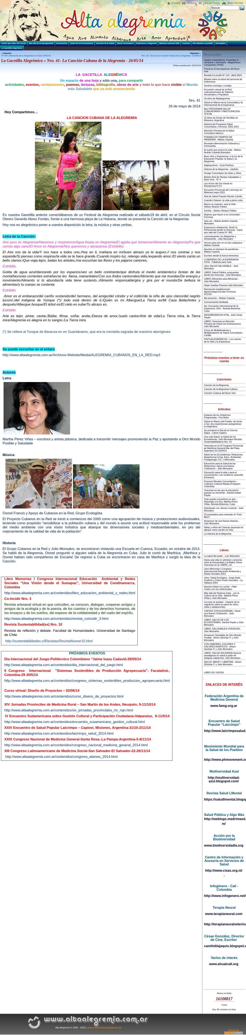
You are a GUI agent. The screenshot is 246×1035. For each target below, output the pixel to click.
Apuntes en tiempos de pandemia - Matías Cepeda (222, 250)
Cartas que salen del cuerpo (13, 43)
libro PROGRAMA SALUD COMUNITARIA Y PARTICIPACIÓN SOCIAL (222, 111)
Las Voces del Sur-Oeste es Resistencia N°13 (218, 184)
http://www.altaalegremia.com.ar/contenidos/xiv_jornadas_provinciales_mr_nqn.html (68, 710)
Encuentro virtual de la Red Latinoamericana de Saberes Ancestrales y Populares (218, 92)
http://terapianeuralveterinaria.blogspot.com (224, 924)
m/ (224, 823)
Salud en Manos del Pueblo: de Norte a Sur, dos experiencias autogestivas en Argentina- (223, 424)
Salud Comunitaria (125, 43)
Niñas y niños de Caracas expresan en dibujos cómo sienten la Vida (223, 528)
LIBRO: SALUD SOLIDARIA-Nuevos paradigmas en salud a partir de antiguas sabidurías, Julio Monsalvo (222, 655)
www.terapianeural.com (223, 914)
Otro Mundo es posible (203, 43)
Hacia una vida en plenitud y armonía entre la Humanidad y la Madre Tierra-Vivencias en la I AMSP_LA (223, 562)
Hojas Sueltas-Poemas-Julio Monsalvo (223, 285)
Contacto (192, 3)
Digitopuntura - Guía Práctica (219, 165)
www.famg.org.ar (223, 705)
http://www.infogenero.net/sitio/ (224, 896)
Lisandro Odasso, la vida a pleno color (223, 200)
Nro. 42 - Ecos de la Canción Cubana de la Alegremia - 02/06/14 (171, 55)
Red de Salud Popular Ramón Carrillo (223, 196)
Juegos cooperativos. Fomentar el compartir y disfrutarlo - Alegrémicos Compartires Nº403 (222, 62)
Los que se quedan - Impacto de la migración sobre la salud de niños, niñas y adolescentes (221, 604)
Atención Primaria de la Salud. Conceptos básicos (219, 131)
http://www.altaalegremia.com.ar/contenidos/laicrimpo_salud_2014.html (59, 733)
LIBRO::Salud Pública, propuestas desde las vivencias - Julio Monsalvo (222, 273)
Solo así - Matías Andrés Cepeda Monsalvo (220, 222)
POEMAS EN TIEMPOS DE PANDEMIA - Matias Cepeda (218, 138)
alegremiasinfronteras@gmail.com (104, 1027)
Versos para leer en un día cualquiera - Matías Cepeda (224, 243)
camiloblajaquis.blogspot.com (224, 946)
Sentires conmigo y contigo (217, 85)
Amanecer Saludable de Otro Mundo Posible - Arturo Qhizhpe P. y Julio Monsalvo (222, 637)
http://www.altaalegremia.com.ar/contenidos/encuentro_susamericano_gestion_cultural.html (74, 722)
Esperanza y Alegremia (146, 43)
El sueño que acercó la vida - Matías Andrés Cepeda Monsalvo (222, 151)
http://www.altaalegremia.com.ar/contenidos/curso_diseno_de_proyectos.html (64, 696)
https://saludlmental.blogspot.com (224, 799)
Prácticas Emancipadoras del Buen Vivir (222, 70)
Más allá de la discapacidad (41, 43)
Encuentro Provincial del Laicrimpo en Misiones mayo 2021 (223, 191)
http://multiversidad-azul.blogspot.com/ (224, 779)
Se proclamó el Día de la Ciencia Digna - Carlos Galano (220, 431)
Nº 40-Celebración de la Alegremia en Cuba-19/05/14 (26, 55)
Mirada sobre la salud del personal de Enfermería (223, 80)
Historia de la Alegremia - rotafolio (221, 169)
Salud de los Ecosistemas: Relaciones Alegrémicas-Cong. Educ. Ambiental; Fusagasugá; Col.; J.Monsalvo (223, 457)
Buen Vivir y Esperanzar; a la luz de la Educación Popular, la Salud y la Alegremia (223, 159)
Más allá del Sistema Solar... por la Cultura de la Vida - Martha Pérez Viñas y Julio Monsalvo (221, 595)
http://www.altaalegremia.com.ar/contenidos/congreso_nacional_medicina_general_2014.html (76, 745)
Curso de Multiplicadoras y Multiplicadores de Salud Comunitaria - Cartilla (223, 332)
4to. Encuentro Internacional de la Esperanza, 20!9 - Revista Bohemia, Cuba (222, 308)
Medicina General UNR (169, 43)
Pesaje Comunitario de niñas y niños (222, 173)
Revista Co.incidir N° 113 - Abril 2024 (223, 75)
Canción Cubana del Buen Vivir (220, 393)
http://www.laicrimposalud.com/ (224, 731)
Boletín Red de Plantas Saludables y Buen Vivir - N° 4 (222, 178)
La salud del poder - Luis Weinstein (222, 556)
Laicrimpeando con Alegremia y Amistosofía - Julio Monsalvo (220, 237)
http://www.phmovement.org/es (224, 759)
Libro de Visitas (211, 3)
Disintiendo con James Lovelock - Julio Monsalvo (224, 509)
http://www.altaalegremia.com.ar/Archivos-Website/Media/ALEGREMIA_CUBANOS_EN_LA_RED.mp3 (81, 355)
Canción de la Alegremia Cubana (220, 389)
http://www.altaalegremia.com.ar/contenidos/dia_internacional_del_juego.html (63, 665)
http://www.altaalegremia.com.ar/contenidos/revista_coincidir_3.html (56, 619)
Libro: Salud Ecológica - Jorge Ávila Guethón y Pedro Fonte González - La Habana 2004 (223, 580)
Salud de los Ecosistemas (81, 43)
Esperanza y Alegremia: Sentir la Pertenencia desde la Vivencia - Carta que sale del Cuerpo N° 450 (223, 230)
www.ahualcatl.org (224, 964)
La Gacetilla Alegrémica (11, 48)
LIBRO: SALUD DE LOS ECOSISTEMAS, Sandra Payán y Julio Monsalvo (224, 622)
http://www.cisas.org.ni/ (223, 870)
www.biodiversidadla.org (224, 845)
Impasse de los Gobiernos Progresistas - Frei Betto (217, 416)
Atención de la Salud (105, 43)
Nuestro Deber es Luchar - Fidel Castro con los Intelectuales (220, 587)
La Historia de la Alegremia (217, 534)
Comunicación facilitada (216, 302)
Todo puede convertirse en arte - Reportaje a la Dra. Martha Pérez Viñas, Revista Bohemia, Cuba (220, 501)
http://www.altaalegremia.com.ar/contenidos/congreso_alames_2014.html (61, 757)
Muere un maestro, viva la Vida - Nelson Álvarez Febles (220, 205)
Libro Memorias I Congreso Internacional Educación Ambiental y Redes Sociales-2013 (222, 571)
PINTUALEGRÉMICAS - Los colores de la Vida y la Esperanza (222, 340)
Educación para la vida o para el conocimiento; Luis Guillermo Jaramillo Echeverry (223, 475)
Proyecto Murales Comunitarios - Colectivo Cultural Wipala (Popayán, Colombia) (222, 484)
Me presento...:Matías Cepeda (219, 298)
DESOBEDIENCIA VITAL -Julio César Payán (223, 316)
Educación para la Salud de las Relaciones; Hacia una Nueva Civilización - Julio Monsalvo (220, 466)
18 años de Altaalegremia (217, 98)
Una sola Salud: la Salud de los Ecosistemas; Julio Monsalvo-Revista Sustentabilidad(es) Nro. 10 (223, 439)
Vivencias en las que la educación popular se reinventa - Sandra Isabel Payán (222, 492)
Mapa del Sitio (235, 3)
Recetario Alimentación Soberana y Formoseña (222, 144)
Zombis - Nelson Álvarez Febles (220, 210)
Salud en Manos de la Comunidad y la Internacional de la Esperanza (223, 103)
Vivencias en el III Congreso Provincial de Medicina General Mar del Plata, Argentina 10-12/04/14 (223, 448)
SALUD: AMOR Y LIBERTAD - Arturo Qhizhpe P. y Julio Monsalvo (222, 663)
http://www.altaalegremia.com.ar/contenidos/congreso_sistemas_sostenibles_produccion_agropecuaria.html (87, 681)
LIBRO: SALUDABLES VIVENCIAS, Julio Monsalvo (222, 629)
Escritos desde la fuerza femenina (221, 255)
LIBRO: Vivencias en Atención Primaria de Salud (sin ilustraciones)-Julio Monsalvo (222, 324)
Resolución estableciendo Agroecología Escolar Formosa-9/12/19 (220, 291)
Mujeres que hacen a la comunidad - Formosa (222, 215)
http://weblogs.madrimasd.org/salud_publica (224, 819)
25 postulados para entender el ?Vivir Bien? (223, 515)
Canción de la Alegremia (216, 385)
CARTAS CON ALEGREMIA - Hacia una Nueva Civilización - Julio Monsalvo (222, 613)
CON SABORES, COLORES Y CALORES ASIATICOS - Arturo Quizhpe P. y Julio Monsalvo (220, 646)
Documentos (62, 43)
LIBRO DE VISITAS (214, 672)
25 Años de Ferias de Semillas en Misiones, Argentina (221, 118)
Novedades (221, 43)
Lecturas (186, 43)
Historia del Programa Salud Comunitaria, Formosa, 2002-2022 (221, 125)
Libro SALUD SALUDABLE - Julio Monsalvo (221, 267)
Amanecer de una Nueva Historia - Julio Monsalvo (221, 522)
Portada (176, 3)
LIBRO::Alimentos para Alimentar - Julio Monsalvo (221, 280)
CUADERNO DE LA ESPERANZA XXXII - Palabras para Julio (221, 260)
